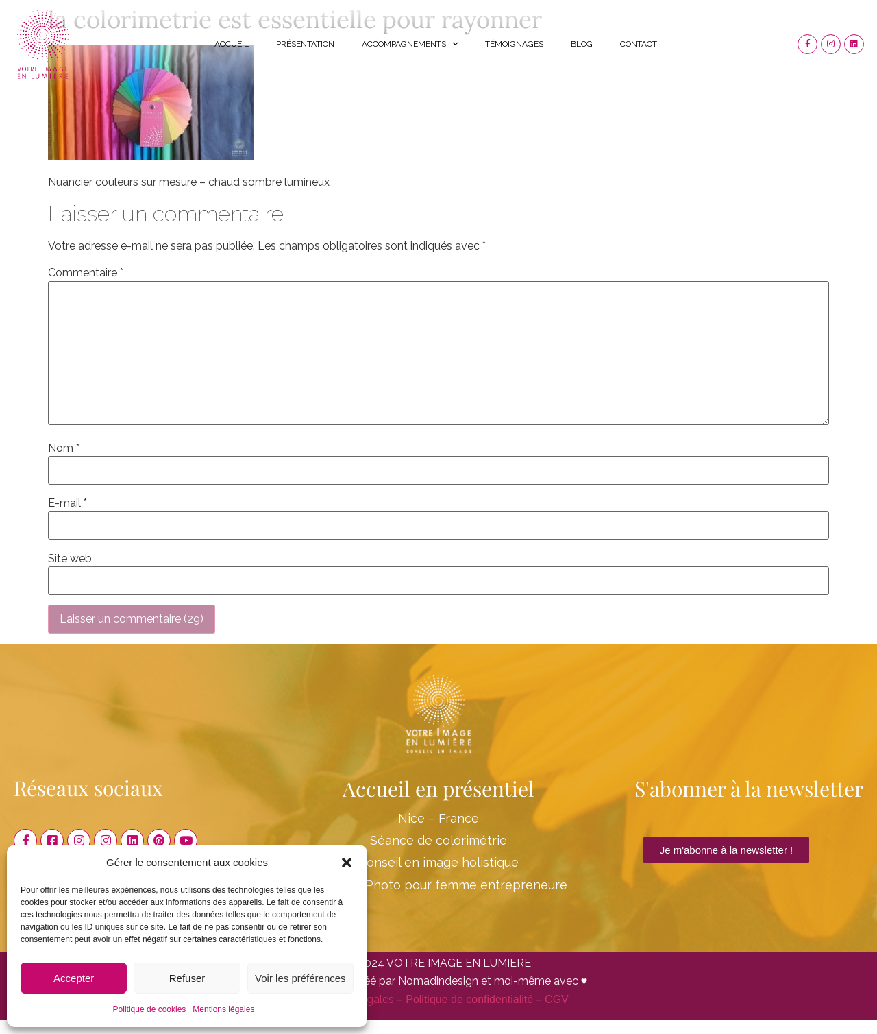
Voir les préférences (300, 978)
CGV (557, 999)
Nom (63, 448)
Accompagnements (410, 43)
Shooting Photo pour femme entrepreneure (438, 885)
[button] (347, 862)
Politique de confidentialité (469, 999)
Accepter (73, 978)
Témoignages (514, 44)
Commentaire (85, 272)
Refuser (187, 978)
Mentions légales (223, 1009)
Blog (582, 44)
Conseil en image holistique (438, 862)
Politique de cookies (149, 1009)
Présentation (305, 44)
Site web (70, 558)
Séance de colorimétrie (438, 840)
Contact (638, 44)
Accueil (231, 44)
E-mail (67, 503)
